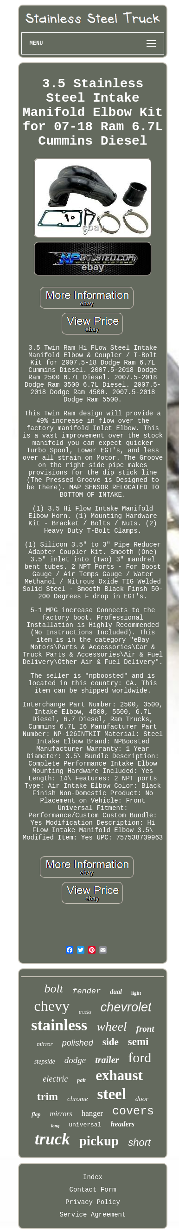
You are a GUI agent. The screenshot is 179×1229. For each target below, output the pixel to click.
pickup (99, 1140)
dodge (75, 1060)
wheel (111, 1026)
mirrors (61, 1114)
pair (81, 1080)
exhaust (119, 1075)
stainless (59, 1025)
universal (85, 1124)
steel (111, 1094)
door (141, 1098)
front (145, 1029)
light (136, 993)
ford (139, 1057)
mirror (44, 1043)
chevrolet (126, 1007)
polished (77, 1042)
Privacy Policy (92, 1202)
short (139, 1142)
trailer (107, 1060)
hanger (92, 1113)
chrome (77, 1098)
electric (55, 1078)
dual (116, 991)
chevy (52, 1006)
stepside (44, 1061)
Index (92, 1177)
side (110, 1041)
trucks (85, 1012)
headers (122, 1124)
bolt (54, 988)
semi (138, 1041)
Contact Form (93, 1189)
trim (47, 1096)
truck (52, 1139)
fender (86, 991)
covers (133, 1111)
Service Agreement (93, 1214)
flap (36, 1114)
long (55, 1125)
